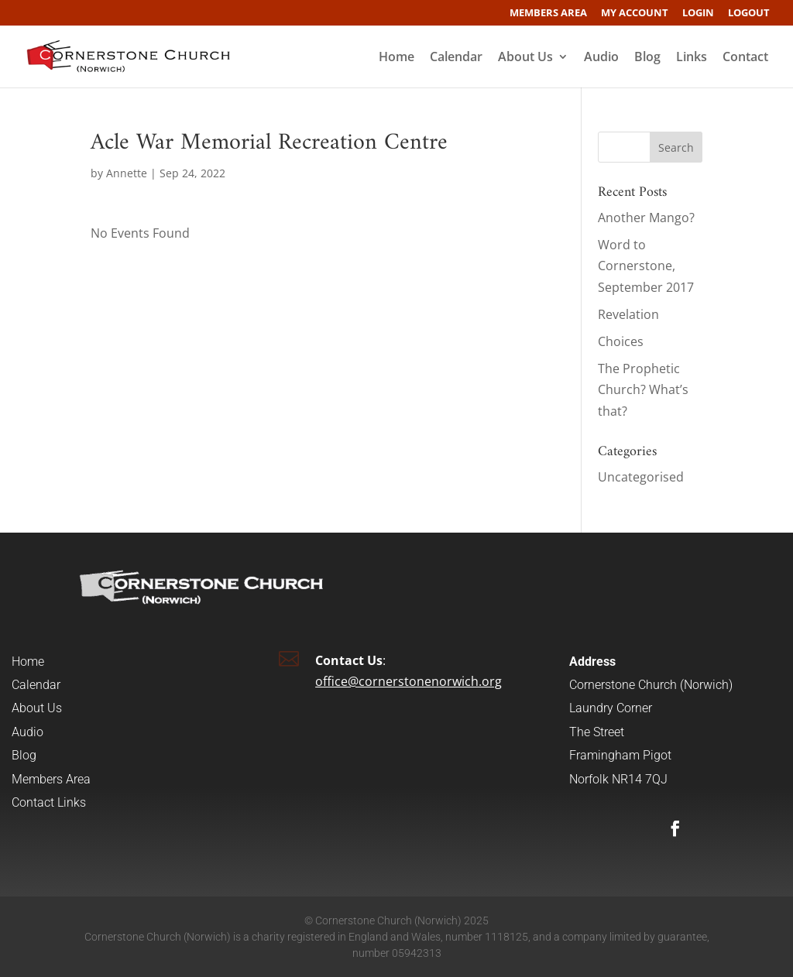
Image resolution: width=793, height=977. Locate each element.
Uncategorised (641, 476)
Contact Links (49, 802)
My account (634, 13)
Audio (601, 58)
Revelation (628, 314)
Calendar (456, 58)
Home (396, 58)
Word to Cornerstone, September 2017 (646, 265)
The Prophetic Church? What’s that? (643, 389)
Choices (621, 341)
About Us (525, 58)
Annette (126, 173)
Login (698, 13)
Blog (647, 58)
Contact (745, 58)
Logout (749, 13)
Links (691, 58)
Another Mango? (646, 217)
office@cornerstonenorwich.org (408, 681)
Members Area (548, 13)
